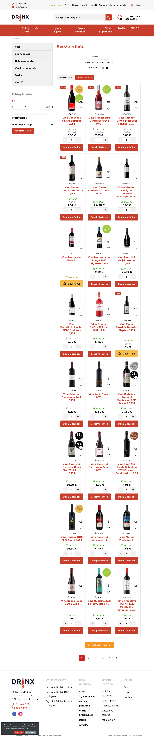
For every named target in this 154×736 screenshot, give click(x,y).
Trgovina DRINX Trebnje (59, 683)
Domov (15, 38)
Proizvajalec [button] (19, 118)
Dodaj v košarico (71, 147)
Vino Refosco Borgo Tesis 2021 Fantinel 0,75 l (127, 120)
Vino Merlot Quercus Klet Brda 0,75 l (72, 190)
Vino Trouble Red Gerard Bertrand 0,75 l (99, 120)
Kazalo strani (108, 716)
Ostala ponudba (80, 30)
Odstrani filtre (23, 130)
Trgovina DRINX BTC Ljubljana (57, 690)
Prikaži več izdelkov (99, 641)
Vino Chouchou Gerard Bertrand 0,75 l (72, 120)
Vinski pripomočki (105, 30)
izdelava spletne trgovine (119, 732)
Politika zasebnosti (107, 689)
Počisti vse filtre (84, 77)
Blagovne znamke (118, 5)
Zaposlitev (103, 5)
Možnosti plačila (110, 702)
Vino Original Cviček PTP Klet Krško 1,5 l (99, 326)
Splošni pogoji (109, 697)
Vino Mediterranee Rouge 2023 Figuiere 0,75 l (99, 259)
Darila (121, 28)
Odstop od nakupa (107, 709)
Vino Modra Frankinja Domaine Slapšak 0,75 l (127, 326)
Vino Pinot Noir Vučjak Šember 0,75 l (127, 259)
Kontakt (93, 5)
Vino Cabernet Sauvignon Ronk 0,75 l (72, 395)
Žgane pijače (57, 30)
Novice (75, 5)
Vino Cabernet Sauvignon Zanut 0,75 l (99, 464)
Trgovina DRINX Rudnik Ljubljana (59, 699)
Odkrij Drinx (25, 30)
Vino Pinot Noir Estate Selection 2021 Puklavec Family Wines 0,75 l (127, 467)
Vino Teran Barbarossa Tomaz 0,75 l (99, 190)
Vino (37, 28)
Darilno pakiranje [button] (22, 124)
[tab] (32, 118)
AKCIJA (135, 28)
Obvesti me (71, 282)
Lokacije (84, 5)
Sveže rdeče (65, 77)
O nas (67, 5)
